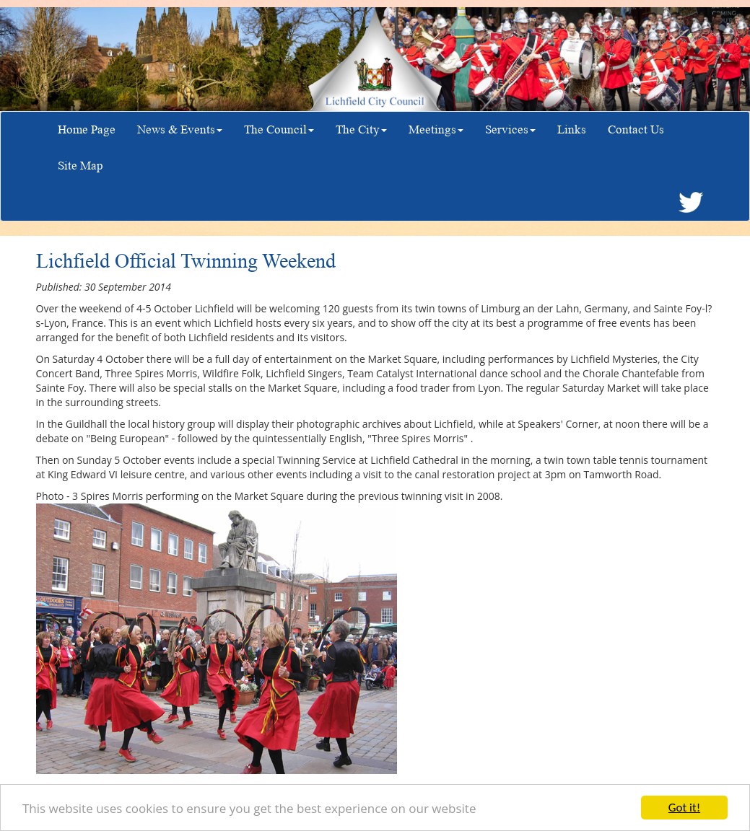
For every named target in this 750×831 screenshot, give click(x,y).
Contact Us (636, 129)
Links (571, 129)
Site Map (80, 165)
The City (361, 129)
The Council (279, 129)
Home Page (86, 129)
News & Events (179, 129)
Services (510, 129)
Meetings (436, 129)
